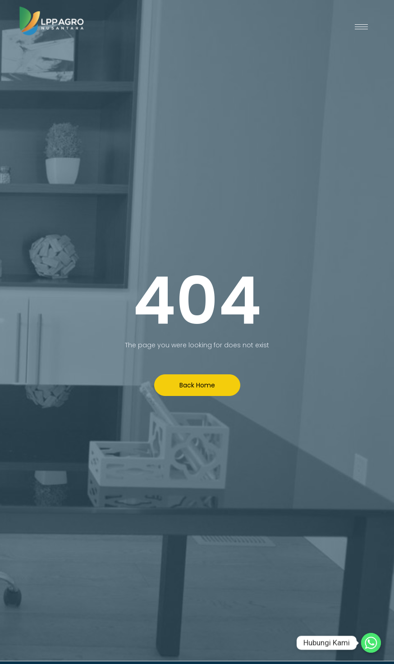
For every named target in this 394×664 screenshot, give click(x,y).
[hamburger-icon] (361, 27)
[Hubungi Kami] (371, 643)
